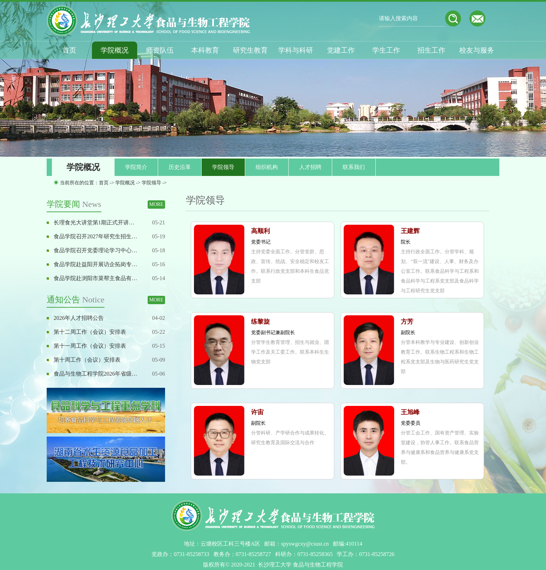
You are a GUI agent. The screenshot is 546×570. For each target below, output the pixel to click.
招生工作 (431, 50)
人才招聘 (310, 167)
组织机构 (267, 167)
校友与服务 (476, 50)
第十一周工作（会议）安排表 (90, 346)
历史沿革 (180, 167)
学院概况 (114, 50)
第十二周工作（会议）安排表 (90, 332)
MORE (156, 204)
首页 (69, 50)
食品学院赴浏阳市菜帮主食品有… (95, 278)
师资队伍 (160, 50)
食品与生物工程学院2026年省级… (95, 374)
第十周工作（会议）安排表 (87, 360)
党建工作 (341, 50)
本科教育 (205, 50)
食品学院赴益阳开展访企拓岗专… (95, 264)
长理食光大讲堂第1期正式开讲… (94, 222)
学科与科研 (295, 50)
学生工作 (386, 50)
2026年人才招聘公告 (79, 318)
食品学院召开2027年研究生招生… (95, 236)
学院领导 (223, 167)
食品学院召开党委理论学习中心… (95, 250)
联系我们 (354, 167)
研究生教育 (250, 50)
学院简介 (136, 167)
